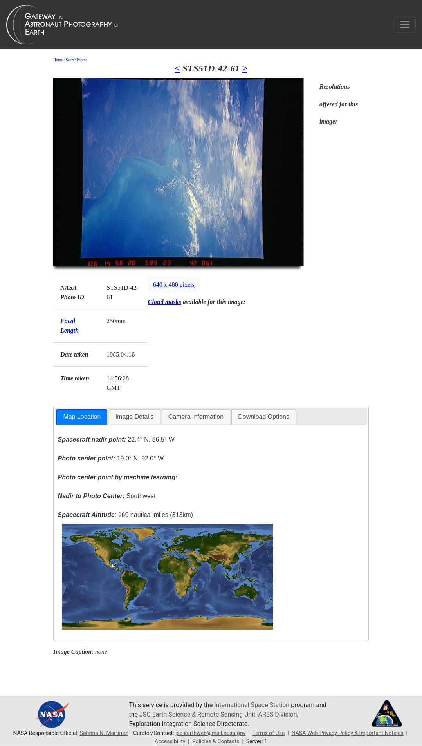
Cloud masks (164, 301)
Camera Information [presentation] (196, 416)
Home (58, 60)
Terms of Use (268, 733)
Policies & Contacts (216, 741)
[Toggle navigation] (405, 25)
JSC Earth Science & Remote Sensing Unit (197, 714)
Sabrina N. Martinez (104, 733)
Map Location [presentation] (82, 416)
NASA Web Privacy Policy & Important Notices (348, 733)
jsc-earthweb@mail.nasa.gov (210, 733)
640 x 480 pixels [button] (174, 284)
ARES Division (277, 714)
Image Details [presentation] (134, 416)
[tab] (81, 417)
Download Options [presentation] (263, 416)
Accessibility (170, 741)
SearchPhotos (76, 60)
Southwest (107, 496)
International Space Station (251, 705)
